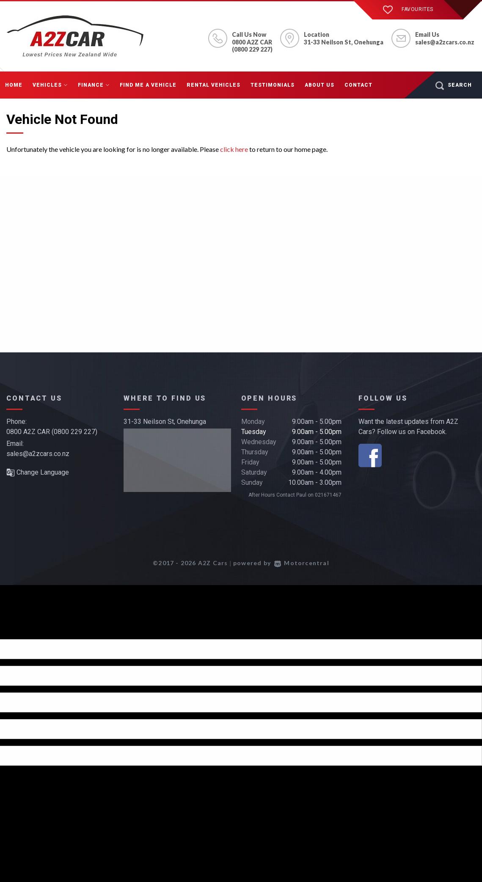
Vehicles (50, 85)
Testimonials (273, 85)
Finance (94, 85)
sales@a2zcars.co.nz (444, 42)
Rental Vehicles (213, 85)
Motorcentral (301, 562)
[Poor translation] (21, 631)
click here (234, 149)
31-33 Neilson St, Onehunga (165, 422)
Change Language (37, 472)
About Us (319, 85)
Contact (358, 85)
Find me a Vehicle (148, 85)
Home (13, 85)
